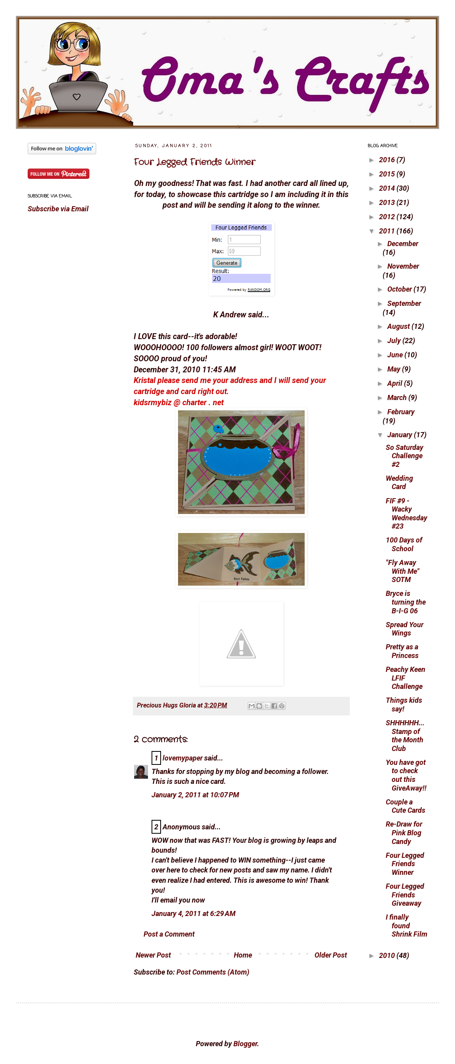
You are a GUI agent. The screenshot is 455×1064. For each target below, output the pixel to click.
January (400, 435)
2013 (387, 202)
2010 (387, 955)
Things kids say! (404, 704)
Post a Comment (169, 934)
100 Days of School (404, 544)
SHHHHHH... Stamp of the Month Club (405, 736)
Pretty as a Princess (402, 651)
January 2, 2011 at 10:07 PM (195, 795)
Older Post (331, 955)
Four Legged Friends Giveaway (405, 894)
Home (243, 955)
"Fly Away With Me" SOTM (402, 571)
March (397, 397)
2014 (387, 188)
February (401, 412)
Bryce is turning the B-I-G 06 (406, 602)
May (394, 369)
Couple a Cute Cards (405, 806)
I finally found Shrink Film (406, 925)
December (402, 243)
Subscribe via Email (58, 209)
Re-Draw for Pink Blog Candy (404, 832)
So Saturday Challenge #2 (404, 455)
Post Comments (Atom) (212, 972)
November (403, 266)
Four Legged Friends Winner (194, 162)
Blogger (245, 1043)
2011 (387, 231)
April (395, 383)
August (399, 326)
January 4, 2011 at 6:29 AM (193, 913)
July (394, 340)
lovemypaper (183, 758)
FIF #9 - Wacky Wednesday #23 (406, 514)
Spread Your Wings (404, 628)
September (404, 303)
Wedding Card (399, 482)
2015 (387, 174)
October (400, 289)
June (395, 355)
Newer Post (153, 955)
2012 (387, 216)
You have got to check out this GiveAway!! (406, 775)
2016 (387, 160)
